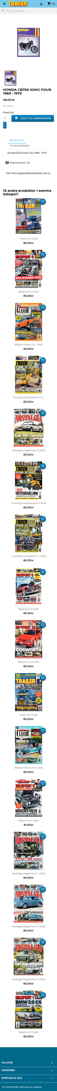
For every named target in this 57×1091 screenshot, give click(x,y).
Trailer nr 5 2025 (28, 238)
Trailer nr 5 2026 (28, 714)
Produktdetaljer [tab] (20, 145)
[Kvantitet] (6, 118)
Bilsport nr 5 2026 (28, 820)
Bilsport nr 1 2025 (28, 1032)
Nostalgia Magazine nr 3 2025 (28, 873)
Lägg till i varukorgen (33, 118)
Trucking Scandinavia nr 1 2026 (28, 556)
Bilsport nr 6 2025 (28, 609)
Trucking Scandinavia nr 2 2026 (28, 503)
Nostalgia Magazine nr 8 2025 (28, 450)
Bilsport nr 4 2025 (28, 291)
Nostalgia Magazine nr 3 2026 (28, 926)
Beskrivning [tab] (17, 140)
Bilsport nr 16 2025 (28, 662)
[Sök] (28, 11)
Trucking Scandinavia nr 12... (28, 397)
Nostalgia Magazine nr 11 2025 (28, 979)
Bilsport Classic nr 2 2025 (28, 767)
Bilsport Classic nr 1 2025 (29, 344)
